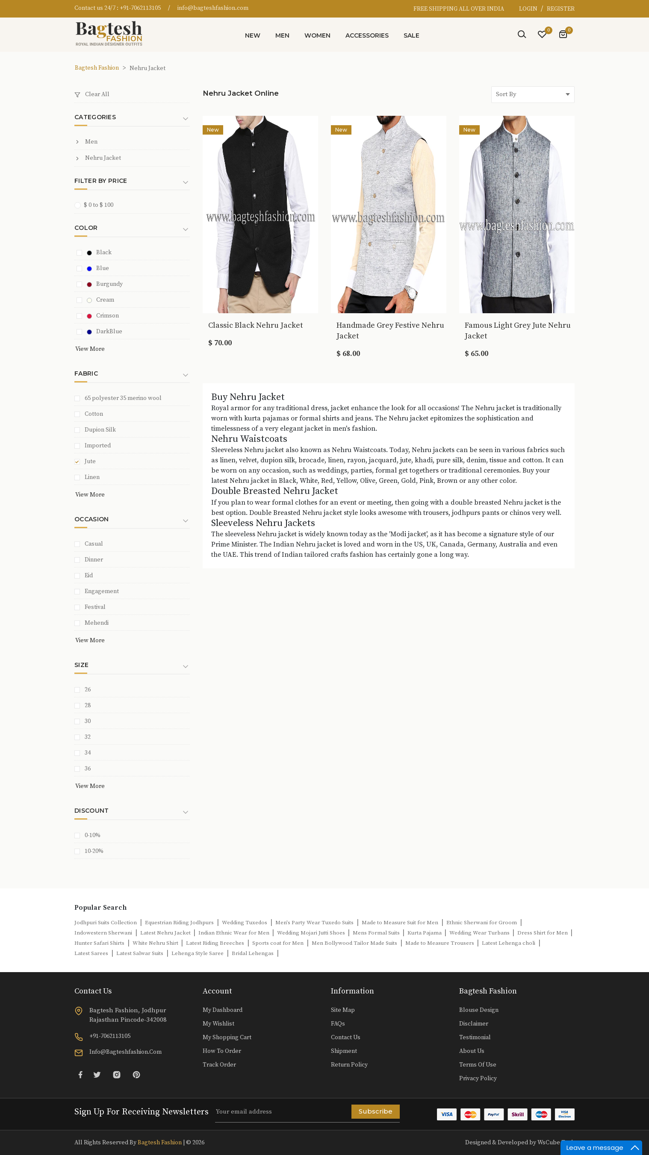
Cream (100, 300)
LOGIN (529, 9)
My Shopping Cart (227, 1037)
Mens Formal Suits (377, 932)
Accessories (367, 35)
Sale (411, 35)
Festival (95, 607)
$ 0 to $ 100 (96, 205)
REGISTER (561, 9)
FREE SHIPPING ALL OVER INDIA (458, 9)
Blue (98, 268)
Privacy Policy (478, 1078)
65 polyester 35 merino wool (123, 398)
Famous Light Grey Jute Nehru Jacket (518, 330)
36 (88, 769)
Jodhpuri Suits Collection (105, 922)
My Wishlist (218, 1024)
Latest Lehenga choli (508, 943)
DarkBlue (104, 331)
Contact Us (345, 1037)
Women (317, 35)
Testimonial (475, 1037)
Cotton (94, 414)
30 (88, 721)
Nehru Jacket (97, 158)
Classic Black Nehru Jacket (255, 325)
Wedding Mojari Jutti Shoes (311, 932)
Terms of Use (477, 1065)
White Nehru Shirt (156, 943)
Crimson (103, 316)
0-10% (92, 835)
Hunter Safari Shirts (99, 943)
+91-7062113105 (140, 8)
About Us (471, 1051)
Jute (90, 461)
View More (90, 349)
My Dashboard (222, 1010)
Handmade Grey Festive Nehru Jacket (390, 330)
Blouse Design (479, 1010)
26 (88, 690)
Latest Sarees (91, 953)
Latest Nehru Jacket (166, 932)
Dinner (94, 560)
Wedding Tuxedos (244, 922)
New (252, 35)
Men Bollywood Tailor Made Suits (354, 943)
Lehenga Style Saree (197, 953)
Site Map (343, 1010)
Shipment (344, 1051)
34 (88, 753)
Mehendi (97, 623)
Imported (98, 446)
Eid (89, 575)
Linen (92, 477)
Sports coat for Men (278, 943)
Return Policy (349, 1065)
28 (88, 705)
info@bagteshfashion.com (212, 8)
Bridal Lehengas (253, 953)
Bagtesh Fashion (97, 68)
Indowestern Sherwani (103, 932)
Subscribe (375, 1111)
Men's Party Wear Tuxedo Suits (314, 922)
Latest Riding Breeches (215, 943)
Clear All (91, 94)
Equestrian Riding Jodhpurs (179, 922)
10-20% (94, 851)
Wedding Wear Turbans (480, 932)
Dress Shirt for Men (543, 932)
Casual (94, 544)
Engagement (102, 591)
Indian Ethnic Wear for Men (234, 932)
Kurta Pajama (425, 932)
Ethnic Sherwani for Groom (481, 922)
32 (88, 737)
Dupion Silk (100, 430)
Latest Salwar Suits (139, 953)
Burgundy (105, 284)
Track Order (219, 1065)
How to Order (222, 1051)
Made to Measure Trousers (440, 943)
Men (282, 35)
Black (99, 252)
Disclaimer (473, 1024)
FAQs (338, 1024)
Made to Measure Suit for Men (400, 922)
